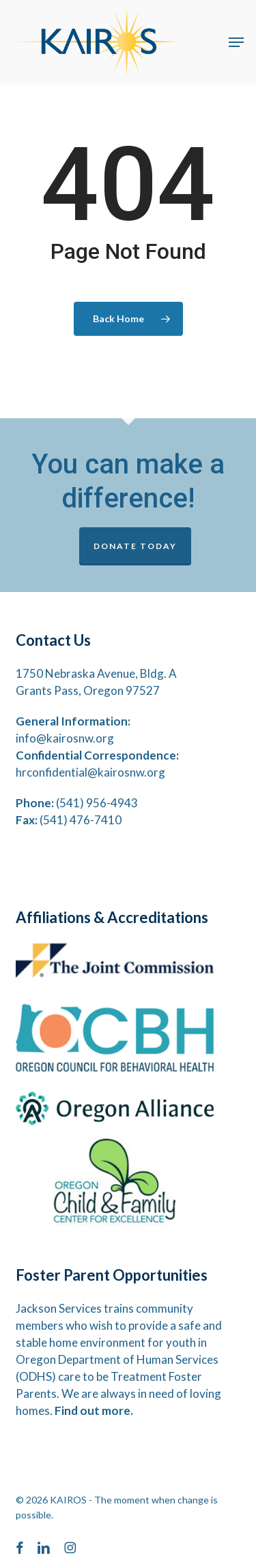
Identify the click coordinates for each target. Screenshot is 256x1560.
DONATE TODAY (135, 546)
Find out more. (94, 1410)
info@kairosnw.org (65, 738)
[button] (236, 42)
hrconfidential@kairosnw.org (90, 772)
